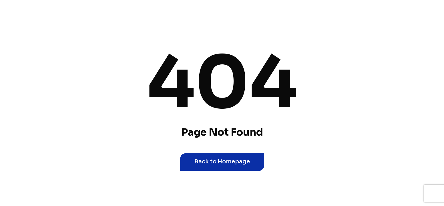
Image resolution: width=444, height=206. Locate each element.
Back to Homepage (222, 161)
